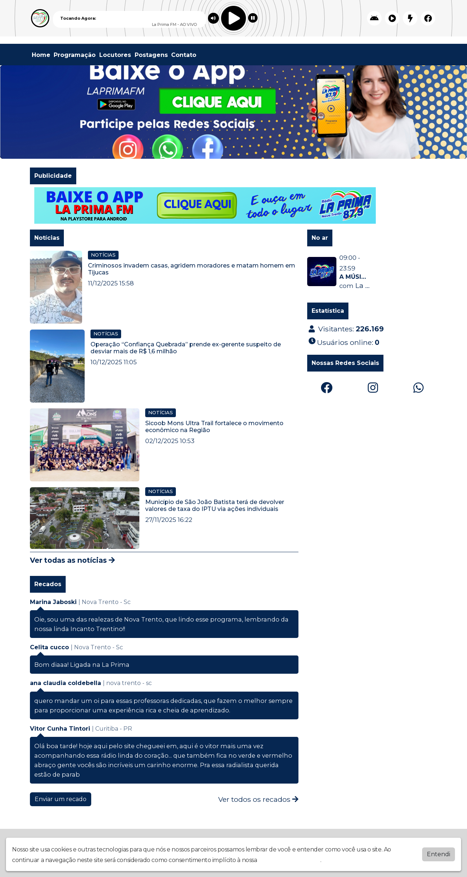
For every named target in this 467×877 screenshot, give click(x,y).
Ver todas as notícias (72, 560)
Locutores (115, 54)
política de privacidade (289, 860)
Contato (183, 54)
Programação (75, 54)
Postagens (151, 54)
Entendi (438, 854)
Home (41, 54)
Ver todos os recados (258, 799)
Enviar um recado (60, 799)
